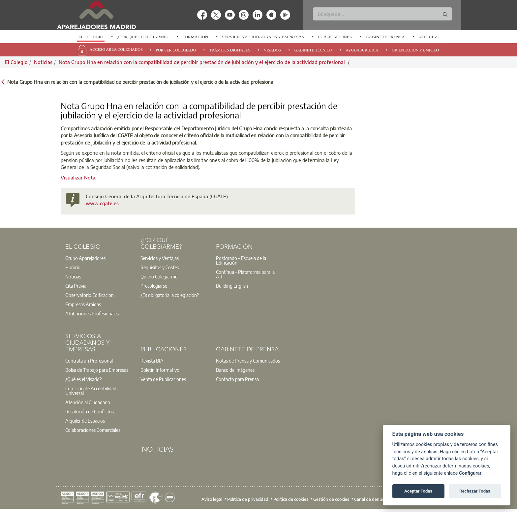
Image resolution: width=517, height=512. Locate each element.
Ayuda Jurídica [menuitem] (362, 50)
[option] (90, 37)
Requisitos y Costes (159, 267)
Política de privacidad (247, 498)
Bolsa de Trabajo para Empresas (96, 370)
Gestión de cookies (331, 498)
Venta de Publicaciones (163, 379)
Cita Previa (75, 286)
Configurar (470, 473)
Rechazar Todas (474, 491)
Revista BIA (152, 361)
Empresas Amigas (83, 304)
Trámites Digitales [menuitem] (229, 50)
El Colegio (91, 36)
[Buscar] (382, 13)
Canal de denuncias (373, 498)
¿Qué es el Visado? (83, 379)
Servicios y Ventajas (159, 258)
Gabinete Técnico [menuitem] (313, 50)
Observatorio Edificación (89, 295)
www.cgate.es (102, 203)
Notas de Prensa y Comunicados (248, 361)
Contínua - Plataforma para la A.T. (245, 274)
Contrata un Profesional (89, 361)
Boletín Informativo (159, 370)
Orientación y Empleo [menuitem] (415, 50)
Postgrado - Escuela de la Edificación (241, 260)
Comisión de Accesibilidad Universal (90, 390)
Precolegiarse (153, 286)
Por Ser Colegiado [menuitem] (176, 50)
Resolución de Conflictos (89, 411)
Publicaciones (335, 36)
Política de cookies (290, 498)
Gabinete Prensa (385, 36)
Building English (232, 286)
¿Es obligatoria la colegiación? (169, 295)
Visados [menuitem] (272, 50)
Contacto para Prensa (237, 379)
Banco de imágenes (235, 370)
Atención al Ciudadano (87, 402)
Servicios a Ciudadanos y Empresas (263, 36)
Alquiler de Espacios (85, 421)
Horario (72, 267)
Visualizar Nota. (79, 177)
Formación (195, 36)
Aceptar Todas (418, 491)
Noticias (429, 36)
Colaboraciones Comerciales (92, 430)
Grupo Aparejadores (85, 258)
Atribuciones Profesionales (92, 313)
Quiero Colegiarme (158, 276)
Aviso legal (211, 498)
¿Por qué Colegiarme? (142, 36)
